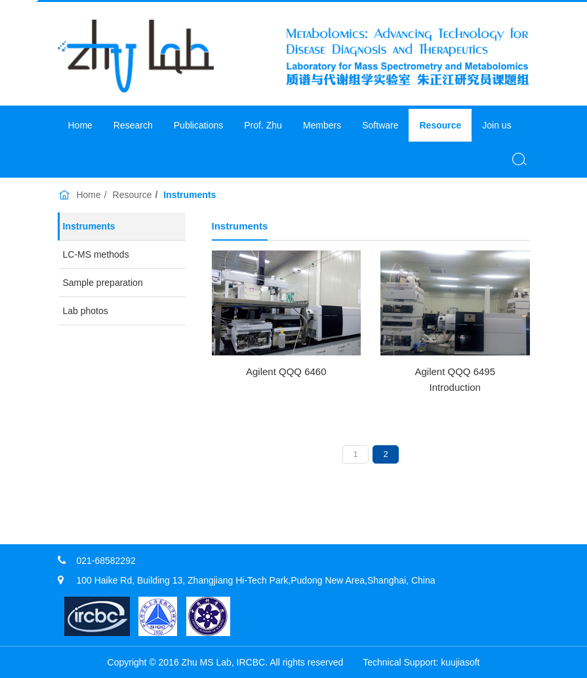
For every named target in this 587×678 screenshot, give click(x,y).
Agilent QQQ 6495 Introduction (455, 379)
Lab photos (85, 311)
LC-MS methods (96, 254)
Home (80, 125)
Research (133, 125)
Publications (199, 125)
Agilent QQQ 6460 (286, 371)
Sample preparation (103, 282)
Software (380, 125)
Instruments (89, 226)
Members (322, 125)
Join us (496, 125)
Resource (440, 125)
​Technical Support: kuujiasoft (421, 662)
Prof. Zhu (263, 125)
